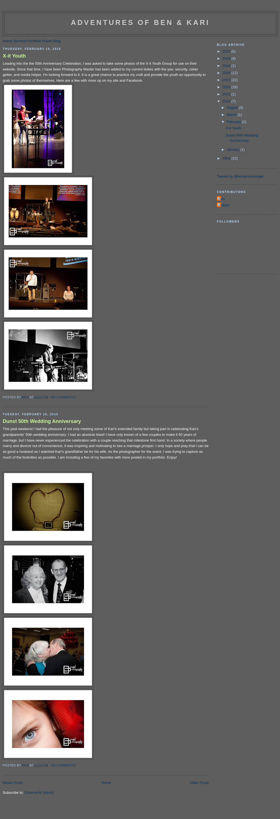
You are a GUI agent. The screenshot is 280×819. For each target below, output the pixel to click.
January (233, 149)
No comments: (64, 397)
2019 (226, 58)
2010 (226, 101)
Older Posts (199, 783)
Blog (56, 41)
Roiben (223, 205)
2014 (226, 80)
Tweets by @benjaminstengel (240, 176)
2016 (226, 73)
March (232, 115)
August (233, 108)
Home (7, 41)
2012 (226, 94)
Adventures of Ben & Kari (140, 22)
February (234, 122)
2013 (226, 87)
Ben (221, 199)
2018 (226, 66)
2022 (226, 51)
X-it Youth (14, 56)
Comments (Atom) (39, 792)
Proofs (47, 41)
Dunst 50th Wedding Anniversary (42, 421)
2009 (226, 158)
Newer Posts (13, 783)
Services (20, 41)
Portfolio (34, 41)
